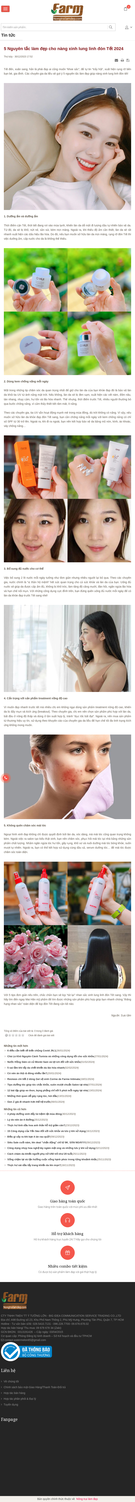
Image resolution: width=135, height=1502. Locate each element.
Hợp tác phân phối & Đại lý (20, 1398)
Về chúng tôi (11, 1381)
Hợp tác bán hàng (14, 1393)
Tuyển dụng (11, 1404)
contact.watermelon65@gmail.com (25, 1340)
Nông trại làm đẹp (87, 1498)
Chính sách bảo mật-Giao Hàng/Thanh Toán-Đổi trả (35, 1387)
